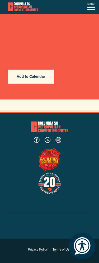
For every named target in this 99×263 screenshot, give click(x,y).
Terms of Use (62, 249)
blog (58, 140)
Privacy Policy (38, 249)
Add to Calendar (31, 76)
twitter (47, 140)
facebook (37, 140)
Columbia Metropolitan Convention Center (23, 7)
